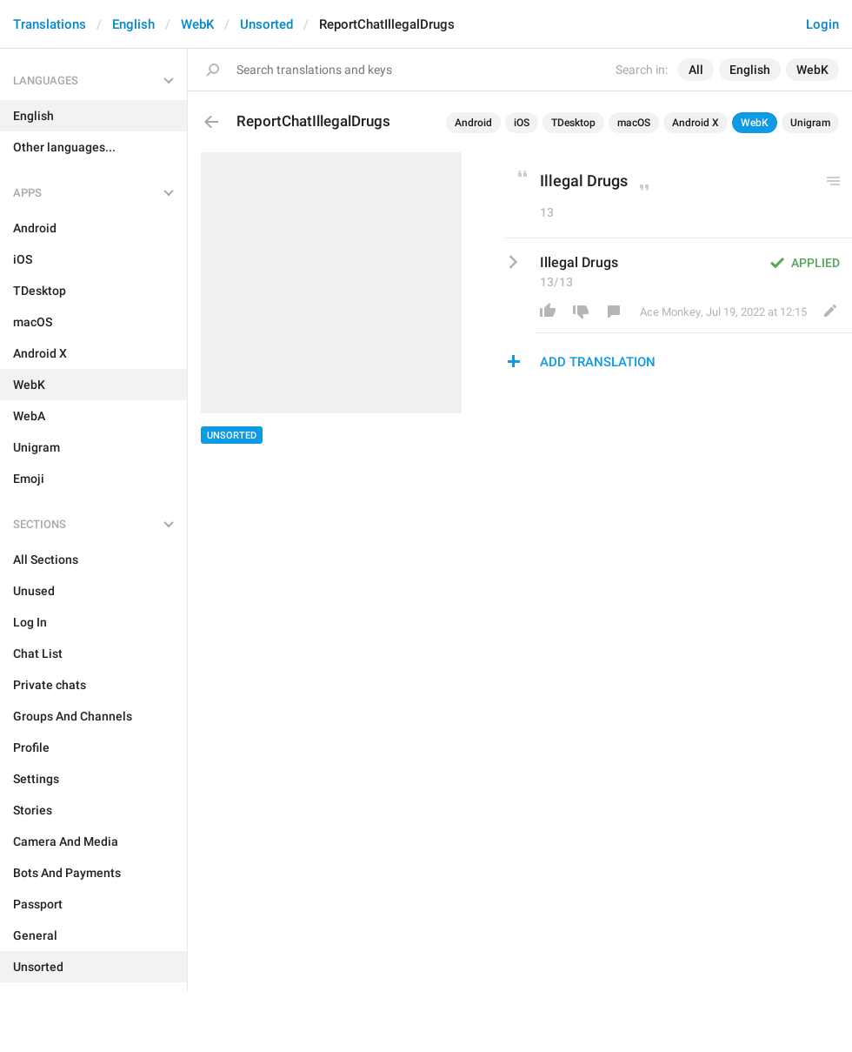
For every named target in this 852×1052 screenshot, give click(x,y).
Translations (49, 24)
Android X (695, 123)
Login (822, 24)
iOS (521, 123)
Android (473, 123)
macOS (633, 123)
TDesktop (573, 123)
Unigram (810, 123)
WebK (197, 24)
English (133, 24)
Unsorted (266, 24)
